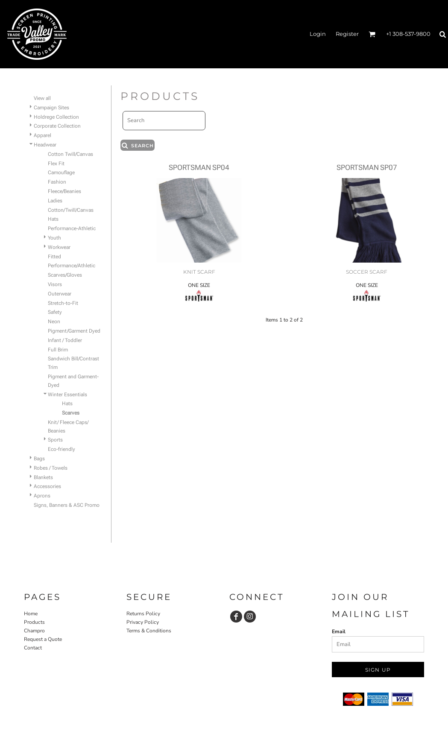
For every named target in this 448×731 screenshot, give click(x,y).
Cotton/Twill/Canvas (71, 210)
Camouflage (61, 172)
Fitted (54, 257)
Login (318, 33)
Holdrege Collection (56, 117)
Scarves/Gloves (65, 275)
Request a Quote (43, 639)
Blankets (43, 477)
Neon (54, 322)
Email (339, 631)
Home (31, 613)
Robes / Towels (50, 468)
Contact (33, 647)
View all (42, 98)
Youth (54, 238)
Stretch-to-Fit (63, 303)
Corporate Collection (57, 126)
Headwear (45, 145)
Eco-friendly (61, 449)
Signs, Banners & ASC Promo (67, 505)
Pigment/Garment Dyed (74, 331)
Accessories (47, 486)
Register (347, 33)
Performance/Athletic (71, 266)
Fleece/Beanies (64, 191)
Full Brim (58, 350)
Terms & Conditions (148, 630)
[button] (372, 34)
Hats (53, 219)
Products (34, 622)
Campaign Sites (51, 108)
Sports (55, 440)
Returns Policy (143, 613)
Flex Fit (56, 164)
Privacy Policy (142, 622)
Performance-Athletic (72, 228)
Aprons (42, 496)
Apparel (42, 135)
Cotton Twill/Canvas (70, 154)
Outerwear (59, 294)
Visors (55, 284)
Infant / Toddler (65, 340)
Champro (34, 630)
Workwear (59, 247)
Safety (55, 312)
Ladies (55, 201)
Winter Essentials (67, 395)
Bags (39, 459)
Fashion (57, 182)
